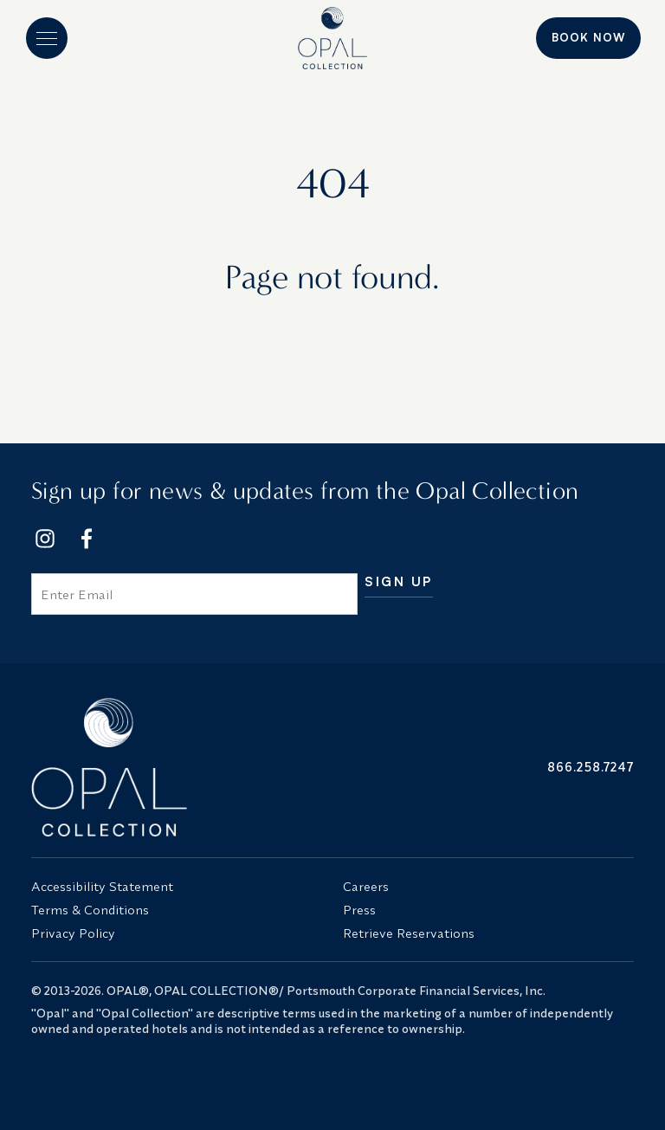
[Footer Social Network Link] (45, 538)
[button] (47, 38)
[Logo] (333, 38)
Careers (366, 886)
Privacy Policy (73, 933)
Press (359, 909)
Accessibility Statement (102, 886)
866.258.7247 (590, 767)
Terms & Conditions (90, 909)
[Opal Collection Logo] (176, 767)
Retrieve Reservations (409, 933)
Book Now (588, 37)
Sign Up (399, 582)
